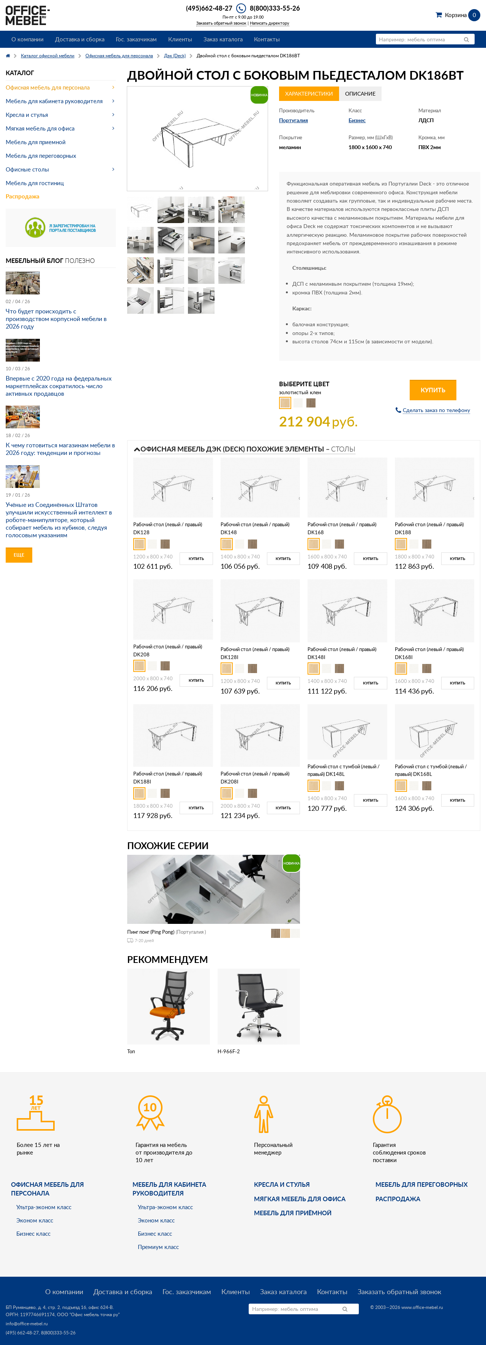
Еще (19, 555)
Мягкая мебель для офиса (40, 128)
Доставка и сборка (79, 39)
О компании (27, 39)
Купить (433, 389)
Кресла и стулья (27, 114)
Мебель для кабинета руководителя (54, 101)
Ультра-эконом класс (43, 1207)
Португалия (293, 120)
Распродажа (22, 196)
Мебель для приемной (36, 142)
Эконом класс (34, 1220)
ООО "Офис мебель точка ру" (88, 1314)
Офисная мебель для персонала (48, 87)
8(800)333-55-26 (275, 8)
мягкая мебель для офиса (300, 1198)
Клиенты (180, 39)
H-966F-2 (229, 1051)
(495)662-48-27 (209, 8)
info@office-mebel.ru (27, 1323)
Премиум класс (158, 1247)
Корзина (462, 15)
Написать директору (269, 23)
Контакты (267, 39)
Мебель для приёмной (292, 1212)
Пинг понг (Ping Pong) (150, 931)
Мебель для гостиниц (35, 183)
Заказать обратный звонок (221, 23)
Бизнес (357, 120)
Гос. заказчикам (136, 39)
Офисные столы (27, 169)
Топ (131, 1051)
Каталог (20, 72)
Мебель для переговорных (41, 155)
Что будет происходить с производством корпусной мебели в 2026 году (56, 318)
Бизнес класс (33, 1233)
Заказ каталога (223, 39)
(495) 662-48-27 (22, 1332)
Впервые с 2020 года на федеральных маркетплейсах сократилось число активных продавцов (59, 386)
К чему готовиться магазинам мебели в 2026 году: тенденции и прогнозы (60, 449)
